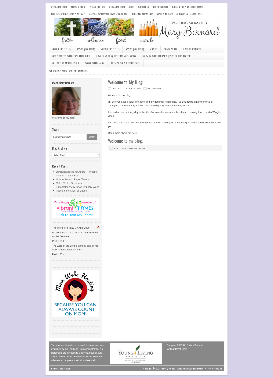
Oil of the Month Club (142, 14)
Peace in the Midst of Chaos (71, 190)
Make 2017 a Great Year (69, 183)
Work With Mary (165, 14)
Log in (219, 368)
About (131, 7)
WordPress (210, 368)
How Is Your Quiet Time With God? (68, 14)
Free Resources (160, 7)
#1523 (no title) (117, 7)
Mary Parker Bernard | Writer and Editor (108, 14)
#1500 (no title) (78, 7)
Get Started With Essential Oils (187, 7)
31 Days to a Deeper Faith (189, 14)
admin (137, 88)
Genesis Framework (194, 368)
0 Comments (154, 88)
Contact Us (143, 7)
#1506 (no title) (97, 7)
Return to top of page (60, 368)
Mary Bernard (136, 31)
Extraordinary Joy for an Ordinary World (77, 186)
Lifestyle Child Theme (172, 368)
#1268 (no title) (59, 7)
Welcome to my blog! (63, 117)
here (134, 133)
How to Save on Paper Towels (72, 179)
